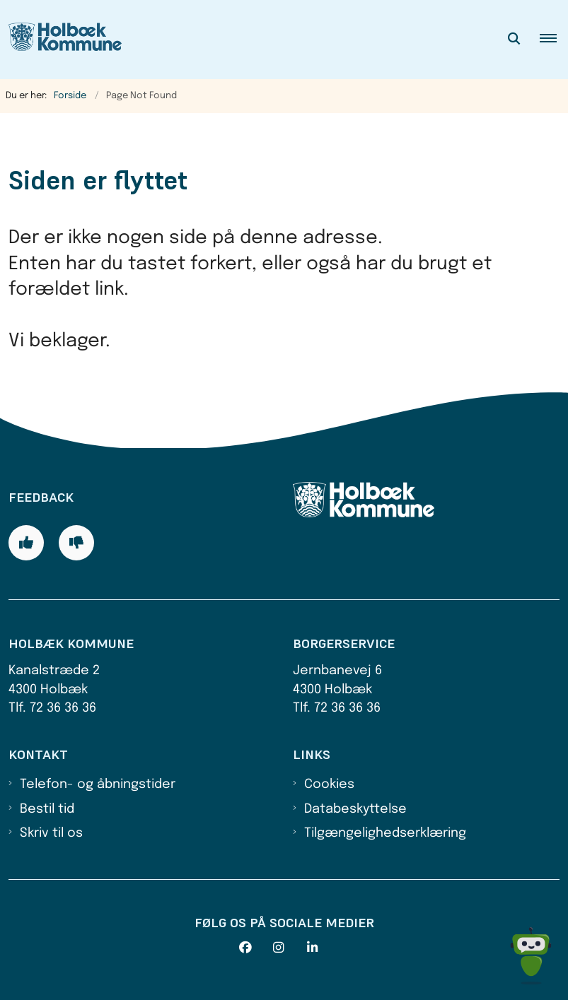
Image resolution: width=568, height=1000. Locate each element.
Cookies (329, 784)
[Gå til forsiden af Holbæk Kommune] (61, 40)
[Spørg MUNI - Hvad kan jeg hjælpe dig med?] (531, 956)
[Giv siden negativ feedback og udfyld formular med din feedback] (76, 542)
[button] (554, 39)
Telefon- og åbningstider (97, 784)
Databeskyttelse (355, 809)
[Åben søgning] (514, 40)
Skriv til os (51, 833)
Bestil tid (47, 809)
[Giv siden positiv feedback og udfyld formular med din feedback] (26, 542)
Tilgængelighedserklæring (385, 833)
